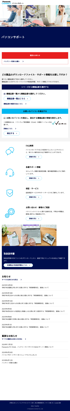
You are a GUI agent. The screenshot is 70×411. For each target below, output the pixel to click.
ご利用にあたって (13, 402)
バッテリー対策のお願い (12, 61)
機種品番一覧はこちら (16, 99)
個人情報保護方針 (39, 402)
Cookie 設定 (58, 402)
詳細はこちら (8, 128)
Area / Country (35, 405)
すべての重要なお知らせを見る (12, 339)
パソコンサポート (18, 3)
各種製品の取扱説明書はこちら (17, 265)
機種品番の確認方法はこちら (13, 104)
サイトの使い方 (49, 402)
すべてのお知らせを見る (10, 279)
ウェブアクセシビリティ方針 (26, 402)
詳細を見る (32, 178)
